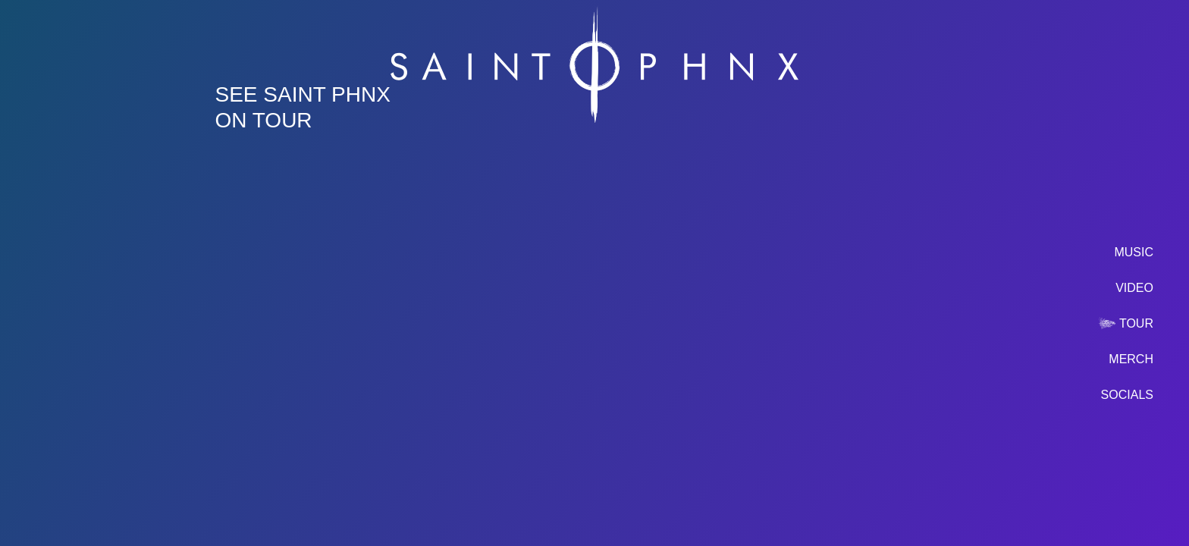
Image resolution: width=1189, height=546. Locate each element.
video (1134, 287)
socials (1127, 394)
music (1133, 252)
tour (1136, 323)
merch (1131, 359)
